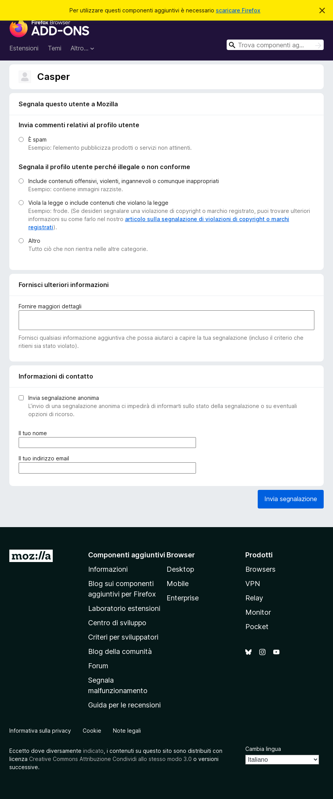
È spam (37, 139)
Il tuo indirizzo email (45, 458)
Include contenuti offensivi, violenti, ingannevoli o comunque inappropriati (123, 181)
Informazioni (108, 569)
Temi (54, 48)
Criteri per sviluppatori (123, 637)
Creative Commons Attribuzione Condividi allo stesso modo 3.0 (110, 759)
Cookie (92, 730)
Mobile (177, 583)
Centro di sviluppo (117, 623)
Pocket (257, 627)
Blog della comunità (120, 651)
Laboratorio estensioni (124, 608)
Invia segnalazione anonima (63, 397)
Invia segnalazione (290, 499)
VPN (252, 583)
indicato (93, 750)
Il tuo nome (34, 433)
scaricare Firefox (238, 10)
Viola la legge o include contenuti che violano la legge (98, 202)
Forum (98, 666)
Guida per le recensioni (124, 705)
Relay (254, 598)
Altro (34, 240)
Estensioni (23, 48)
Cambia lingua (263, 748)
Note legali (127, 730)
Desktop (180, 569)
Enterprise (182, 598)
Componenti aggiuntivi (126, 555)
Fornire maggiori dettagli (50, 306)
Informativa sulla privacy (40, 730)
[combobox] (275, 45)
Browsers (260, 569)
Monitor (258, 612)
